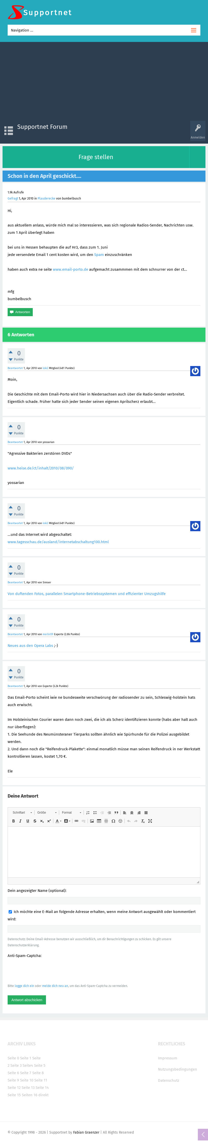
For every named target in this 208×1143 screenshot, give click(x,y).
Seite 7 (25, 1073)
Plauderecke (46, 198)
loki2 (45, 368)
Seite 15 (14, 1095)
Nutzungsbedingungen (177, 1069)
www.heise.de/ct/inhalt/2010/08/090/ (41, 468)
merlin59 (48, 634)
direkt (43, 1095)
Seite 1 (25, 1058)
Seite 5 (39, 1065)
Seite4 (28, 1065)
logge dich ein (24, 986)
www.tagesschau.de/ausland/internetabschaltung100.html (58, 542)
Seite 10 (26, 1080)
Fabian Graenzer (86, 1132)
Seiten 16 (29, 1095)
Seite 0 (13, 1058)
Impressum (167, 1058)
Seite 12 (14, 1087)
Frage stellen (95, 157)
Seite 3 (16, 1065)
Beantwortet (15, 368)
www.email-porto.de (70, 269)
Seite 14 (42, 1087)
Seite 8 (38, 1073)
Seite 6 (13, 1073)
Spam (99, 254)
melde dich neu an (55, 986)
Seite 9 (13, 1080)
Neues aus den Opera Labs (30, 645)
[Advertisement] (104, 82)
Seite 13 (28, 1087)
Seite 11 (40, 1080)
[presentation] (46, 971)
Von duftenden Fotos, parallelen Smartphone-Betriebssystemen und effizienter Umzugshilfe (87, 593)
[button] (22, 812)
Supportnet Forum (42, 126)
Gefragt (13, 198)
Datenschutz (168, 1080)
